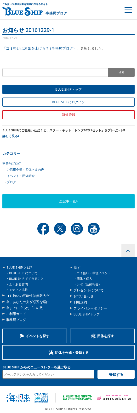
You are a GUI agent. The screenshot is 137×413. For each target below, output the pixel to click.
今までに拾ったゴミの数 (24, 307)
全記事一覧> (68, 201)
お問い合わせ (84, 296)
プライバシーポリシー (90, 308)
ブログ (11, 182)
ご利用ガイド (16, 313)
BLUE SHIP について (23, 273)
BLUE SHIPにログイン (68, 102)
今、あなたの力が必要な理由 (28, 301)
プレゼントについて (89, 290)
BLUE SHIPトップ (68, 89)
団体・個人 (84, 278)
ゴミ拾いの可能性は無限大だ (28, 295)
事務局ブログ (56, 13)
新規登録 (68, 114)
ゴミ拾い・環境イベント (94, 273)
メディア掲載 (18, 290)
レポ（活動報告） (89, 284)
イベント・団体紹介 (21, 176)
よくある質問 (18, 284)
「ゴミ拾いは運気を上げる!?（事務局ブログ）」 (41, 48)
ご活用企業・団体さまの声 (25, 169)
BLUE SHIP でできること (26, 278)
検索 (121, 72)
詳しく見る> (11, 136)
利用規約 (80, 302)
